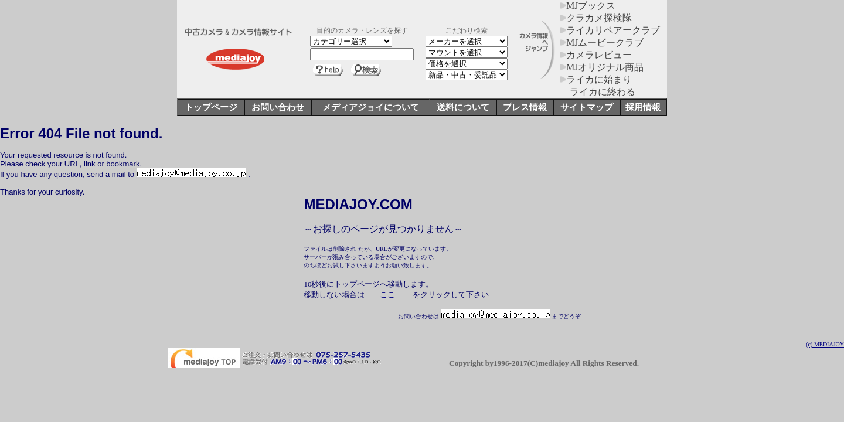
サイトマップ (586, 107)
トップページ (211, 107)
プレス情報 (525, 107)
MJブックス (587, 6)
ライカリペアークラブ (610, 30)
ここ (388, 294)
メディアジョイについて (370, 107)
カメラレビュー (596, 55)
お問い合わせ (277, 107)
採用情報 (643, 107)
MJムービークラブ (602, 42)
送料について (463, 107)
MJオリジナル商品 (602, 67)
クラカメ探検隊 (596, 18)
